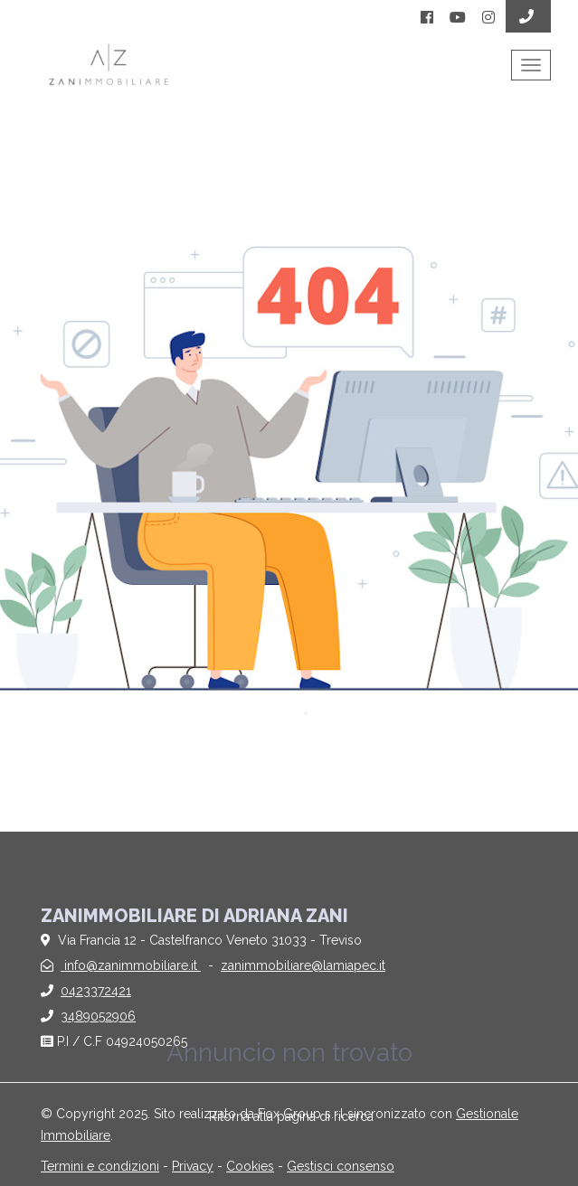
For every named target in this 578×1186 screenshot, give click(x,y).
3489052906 (98, 1016)
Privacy (192, 1166)
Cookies (250, 1166)
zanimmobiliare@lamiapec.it (303, 965)
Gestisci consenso (340, 1166)
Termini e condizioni (100, 1166)
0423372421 (96, 991)
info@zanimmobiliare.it (131, 965)
